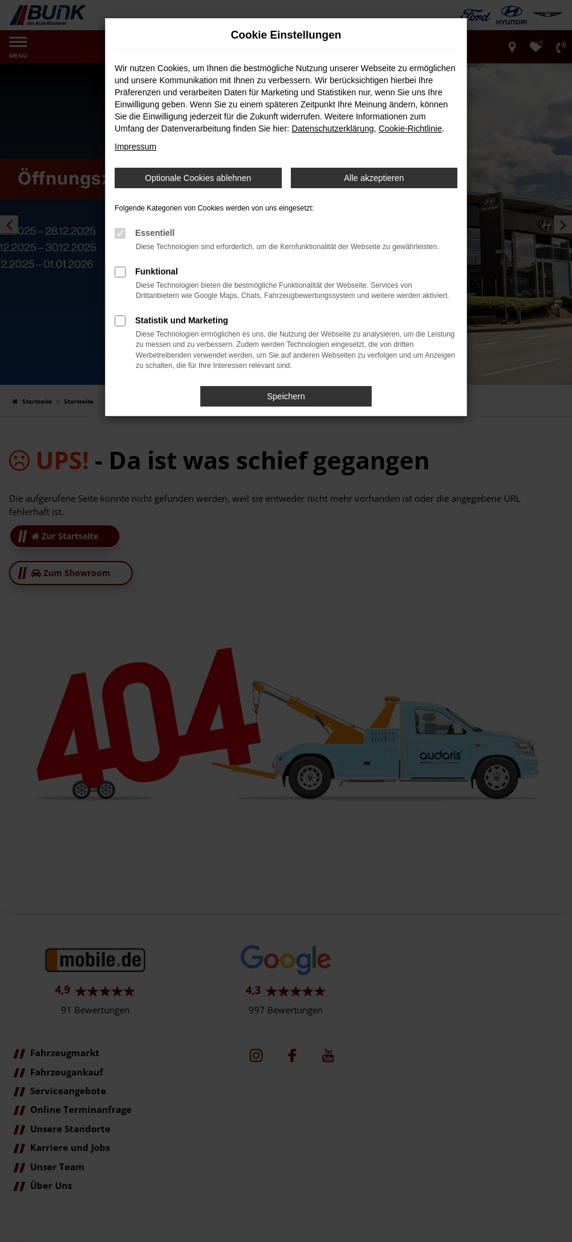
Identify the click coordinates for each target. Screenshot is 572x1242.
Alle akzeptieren (374, 178)
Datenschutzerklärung (332, 128)
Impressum (135, 146)
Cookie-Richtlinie (410, 128)
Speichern (286, 396)
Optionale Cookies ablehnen (198, 178)
